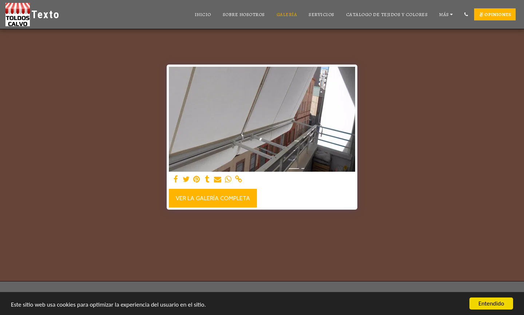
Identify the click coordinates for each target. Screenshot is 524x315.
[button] (466, 14)
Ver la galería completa (213, 198)
